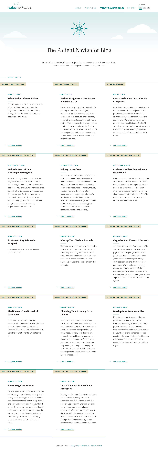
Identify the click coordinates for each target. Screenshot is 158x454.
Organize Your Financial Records (131, 240)
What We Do (90, 8)
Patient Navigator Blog (112, 8)
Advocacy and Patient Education (18, 155)
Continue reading (15, 145)
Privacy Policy (74, 446)
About (78, 8)
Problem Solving (115, 84)
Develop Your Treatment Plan (128, 311)
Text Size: (143, 5)
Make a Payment (96, 446)
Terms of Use (85, 446)
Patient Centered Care (13, 84)
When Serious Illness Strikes (23, 98)
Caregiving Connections (21, 385)
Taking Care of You (71, 169)
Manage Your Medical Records (77, 240)
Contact (131, 8)
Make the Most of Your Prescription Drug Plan (20, 171)
